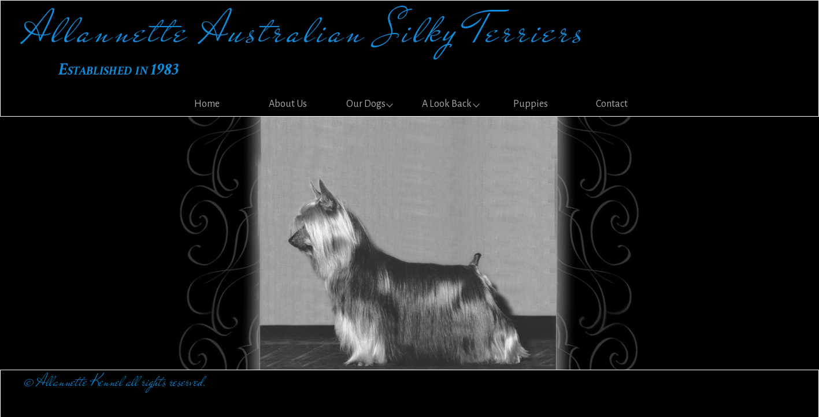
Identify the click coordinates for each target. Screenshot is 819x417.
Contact (612, 104)
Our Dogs (366, 104)
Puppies (530, 104)
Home (207, 104)
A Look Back (447, 104)
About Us (288, 104)
